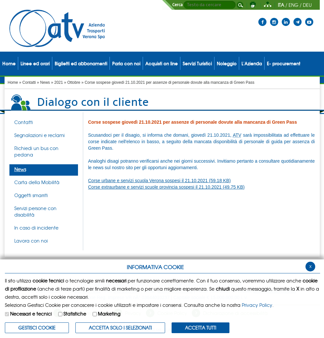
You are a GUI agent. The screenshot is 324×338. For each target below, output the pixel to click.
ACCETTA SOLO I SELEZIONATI (120, 327)
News (45, 82)
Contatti (29, 82)
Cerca (177, 5)
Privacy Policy (257, 305)
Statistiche (74, 313)
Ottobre (73, 82)
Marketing (109, 313)
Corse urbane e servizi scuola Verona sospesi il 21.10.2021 (159, 180)
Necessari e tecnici (31, 313)
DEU (307, 5)
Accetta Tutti (200, 327)
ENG (293, 5)
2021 (58, 82)
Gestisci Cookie (37, 327)
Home (13, 82)
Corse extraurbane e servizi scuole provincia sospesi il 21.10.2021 (166, 187)
